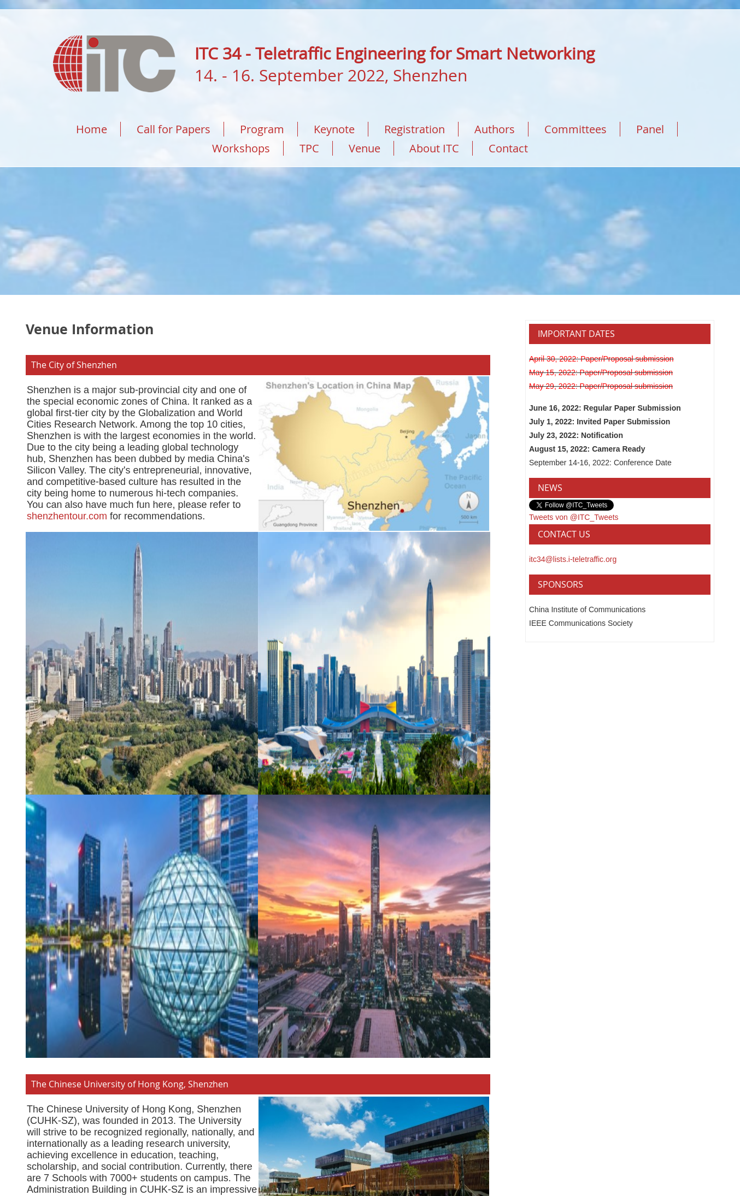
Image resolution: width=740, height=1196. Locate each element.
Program (262, 129)
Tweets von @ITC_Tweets (574, 517)
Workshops (241, 148)
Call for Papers (173, 129)
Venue (364, 148)
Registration (414, 129)
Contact (508, 148)
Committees (575, 129)
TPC (309, 148)
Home (91, 129)
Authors (494, 129)
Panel (650, 129)
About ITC (434, 148)
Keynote (334, 129)
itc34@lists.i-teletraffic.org (572, 559)
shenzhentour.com (67, 516)
